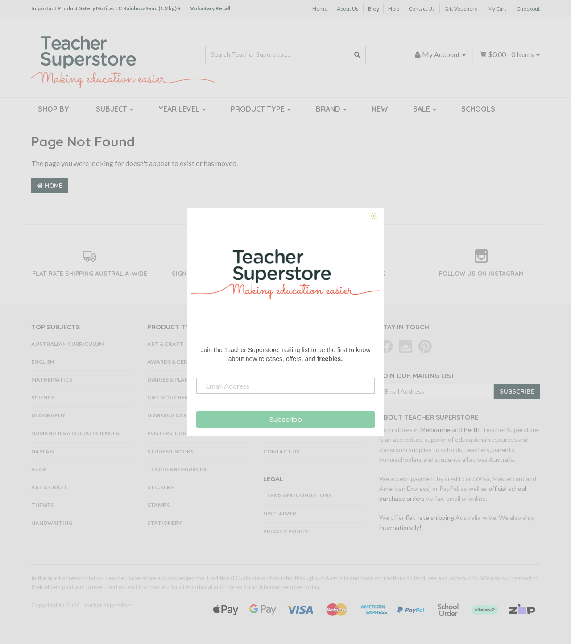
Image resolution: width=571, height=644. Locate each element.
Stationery (164, 522)
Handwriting (51, 522)
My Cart (497, 8)
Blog (373, 8)
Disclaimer (279, 513)
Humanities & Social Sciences (75, 433)
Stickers (160, 487)
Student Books (170, 451)
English (42, 361)
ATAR (38, 469)
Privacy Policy (285, 531)
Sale (424, 108)
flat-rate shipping (429, 517)
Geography (48, 415)
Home (319, 8)
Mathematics (51, 379)
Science (42, 397)
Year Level (182, 108)
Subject (114, 108)
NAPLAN (42, 451)
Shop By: (54, 108)
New (380, 108)
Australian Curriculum (67, 344)
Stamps (158, 505)
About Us (348, 8)
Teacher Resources (176, 469)
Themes (42, 505)
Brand (331, 108)
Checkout (528, 8)
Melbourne (435, 429)
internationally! (400, 527)
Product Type (261, 108)
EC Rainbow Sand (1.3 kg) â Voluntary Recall (172, 8)
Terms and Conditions (297, 495)
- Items (510, 54)
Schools (478, 108)
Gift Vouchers (460, 8)
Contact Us (422, 8)
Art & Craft (49, 487)
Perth (471, 429)
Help (393, 8)
